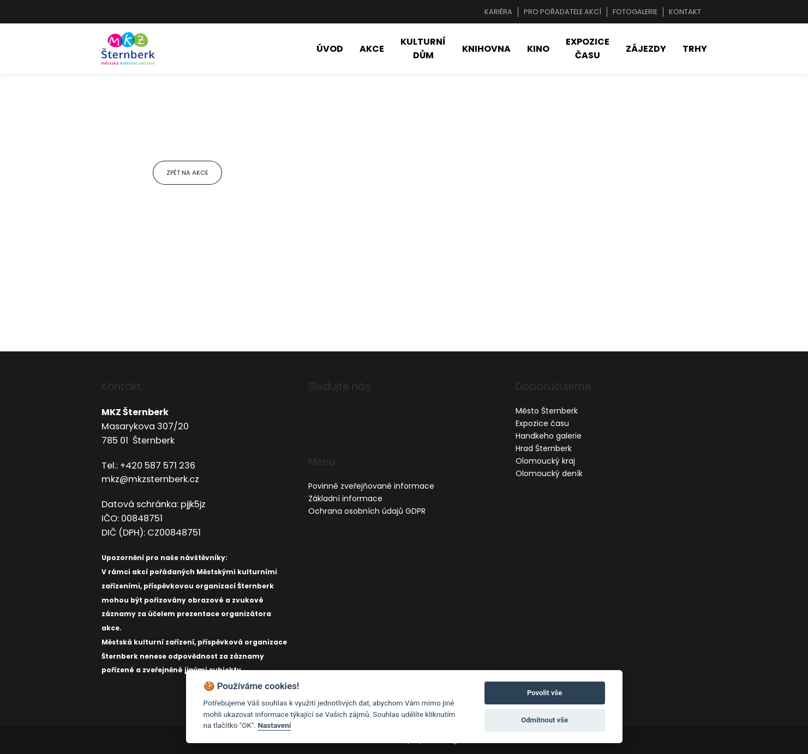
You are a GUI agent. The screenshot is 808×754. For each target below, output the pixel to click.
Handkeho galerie (549, 435)
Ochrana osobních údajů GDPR (367, 511)
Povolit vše (544, 693)
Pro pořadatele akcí (562, 11)
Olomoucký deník (549, 473)
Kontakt (685, 11)
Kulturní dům (423, 48)
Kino (538, 48)
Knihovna (486, 48)
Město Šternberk (547, 410)
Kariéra (498, 11)
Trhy (695, 48)
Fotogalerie (635, 11)
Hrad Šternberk (544, 448)
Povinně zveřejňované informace (371, 486)
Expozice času (587, 48)
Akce (372, 48)
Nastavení (274, 725)
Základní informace (345, 498)
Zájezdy (646, 48)
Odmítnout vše (544, 720)
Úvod (329, 48)
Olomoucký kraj (545, 460)
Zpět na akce (187, 172)
